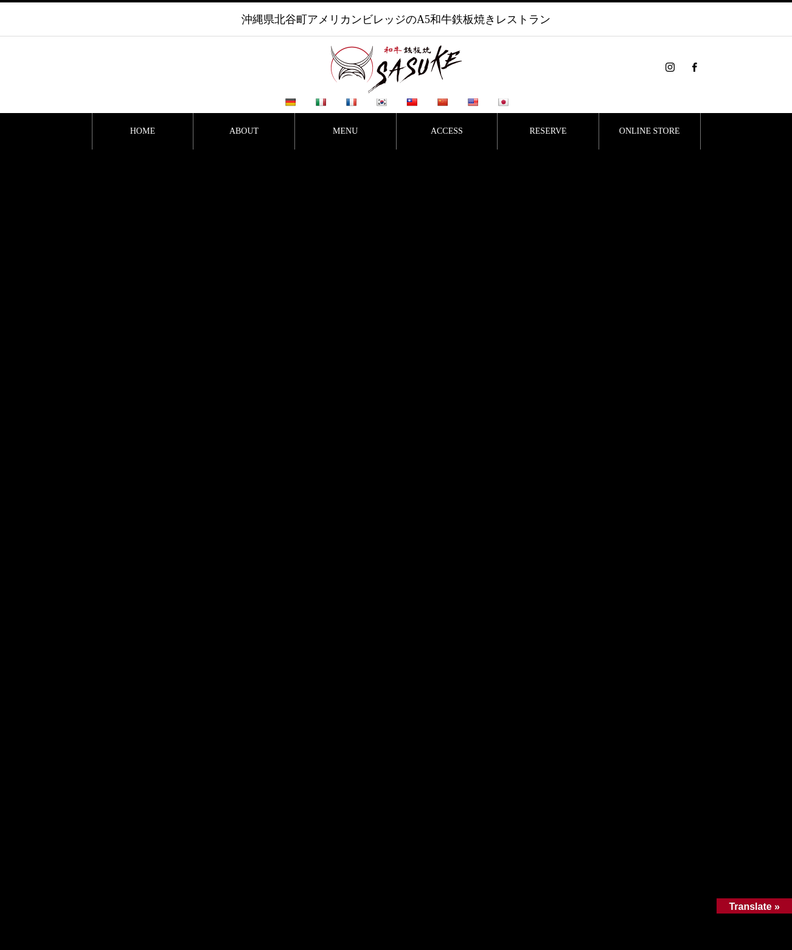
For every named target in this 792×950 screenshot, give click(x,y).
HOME (142, 131)
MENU (345, 131)
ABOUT (244, 131)
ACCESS (447, 131)
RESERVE (547, 131)
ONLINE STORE (649, 131)
